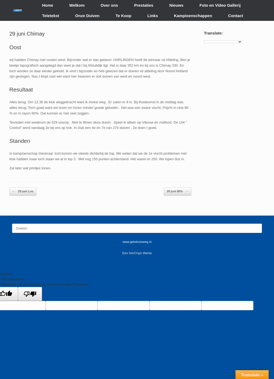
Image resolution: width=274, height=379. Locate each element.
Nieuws (176, 5)
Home (47, 5)
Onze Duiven (87, 15)
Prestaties (143, 5)
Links (152, 15)
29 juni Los (22, 191)
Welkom (77, 5)
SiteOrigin (135, 253)
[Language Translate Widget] (223, 41)
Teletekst (50, 15)
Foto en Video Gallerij (220, 5)
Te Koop (123, 15)
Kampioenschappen (193, 15)
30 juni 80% (177, 191)
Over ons (109, 5)
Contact (235, 15)
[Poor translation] (30, 294)
